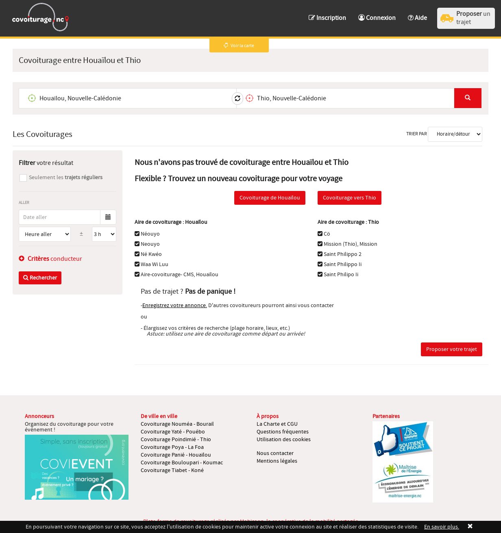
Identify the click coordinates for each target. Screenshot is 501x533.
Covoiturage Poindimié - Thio (176, 439)
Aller (24, 202)
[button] (417, 14)
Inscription (327, 18)
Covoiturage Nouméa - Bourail (177, 424)
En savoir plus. (441, 527)
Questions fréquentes (283, 432)
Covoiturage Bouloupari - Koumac (182, 462)
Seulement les (65, 177)
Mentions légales (277, 461)
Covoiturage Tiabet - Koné (172, 470)
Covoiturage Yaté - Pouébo (173, 432)
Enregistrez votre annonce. (174, 305)
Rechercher (40, 278)
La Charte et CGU (277, 424)
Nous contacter (275, 453)
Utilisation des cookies (284, 439)
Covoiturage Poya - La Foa (172, 447)
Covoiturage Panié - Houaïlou (176, 455)
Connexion (377, 18)
